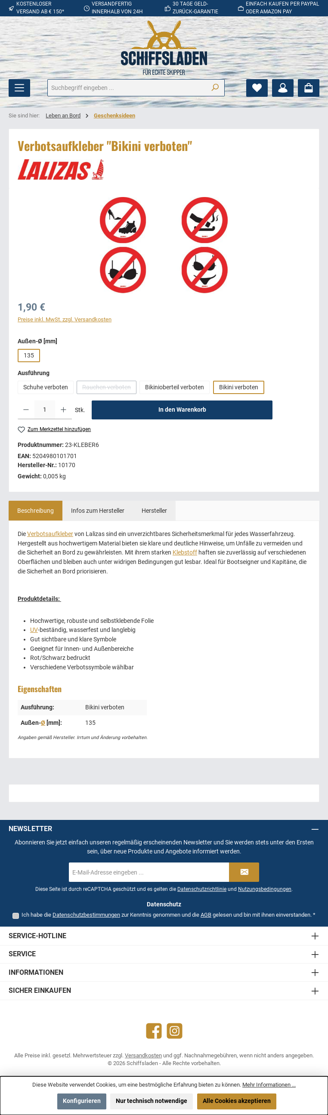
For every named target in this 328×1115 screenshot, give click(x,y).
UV (34, 630)
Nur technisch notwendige (151, 1101)
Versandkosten (143, 1055)
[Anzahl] (45, 409)
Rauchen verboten (109, 389)
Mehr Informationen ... (269, 1084)
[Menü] (19, 88)
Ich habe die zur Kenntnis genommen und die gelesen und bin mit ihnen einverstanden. (169, 915)
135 (29, 355)
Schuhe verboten (45, 387)
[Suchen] (215, 87)
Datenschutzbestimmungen (86, 915)
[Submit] (244, 872)
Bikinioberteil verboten (174, 387)
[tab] (35, 511)
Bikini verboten (238, 387)
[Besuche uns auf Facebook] (154, 1031)
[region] (164, 245)
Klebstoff (185, 552)
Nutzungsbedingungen (264, 889)
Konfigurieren (82, 1101)
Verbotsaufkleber (50, 534)
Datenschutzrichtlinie (201, 889)
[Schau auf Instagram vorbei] (174, 1031)
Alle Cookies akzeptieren (237, 1101)
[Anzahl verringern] (26, 409)
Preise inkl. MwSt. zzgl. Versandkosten (64, 319)
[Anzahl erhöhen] (63, 409)
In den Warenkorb (182, 409)
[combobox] (126, 87)
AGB (206, 915)
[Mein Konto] (283, 88)
